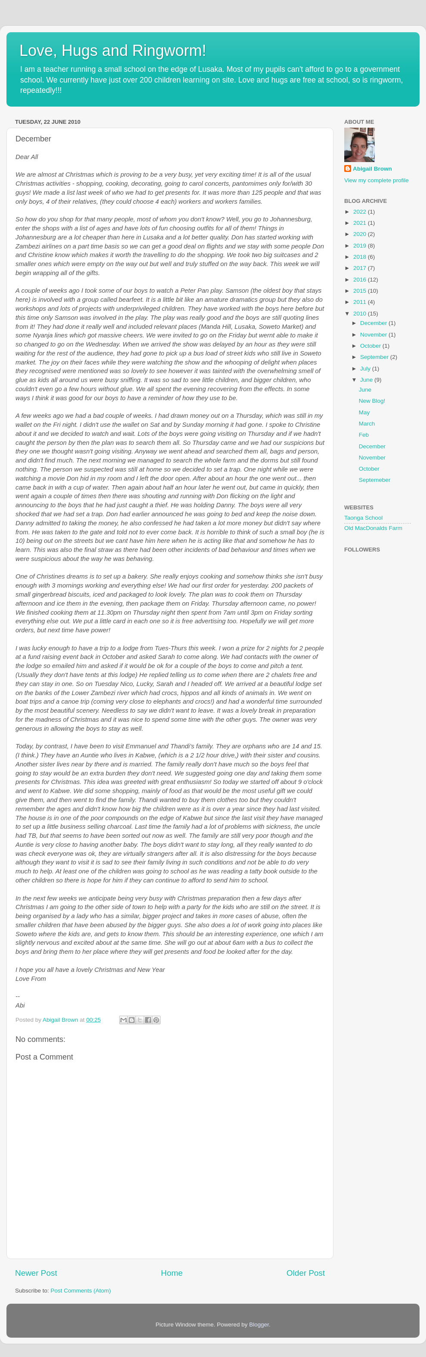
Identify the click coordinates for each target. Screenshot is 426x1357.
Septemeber (375, 480)
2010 (360, 313)
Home (171, 1272)
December (374, 323)
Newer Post (36, 1272)
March (367, 423)
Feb (364, 435)
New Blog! (372, 401)
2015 (360, 291)
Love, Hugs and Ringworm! (112, 50)
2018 (360, 257)
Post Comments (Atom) (81, 1290)
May (364, 412)
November (374, 334)
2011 (360, 302)
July (366, 368)
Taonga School (363, 518)
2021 (360, 223)
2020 (360, 234)
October (371, 346)
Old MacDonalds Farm (373, 528)
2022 (360, 211)
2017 (360, 268)
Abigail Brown (372, 168)
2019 (360, 245)
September (375, 357)
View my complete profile (376, 180)
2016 (360, 279)
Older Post (306, 1272)
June (367, 380)
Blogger (259, 1324)
